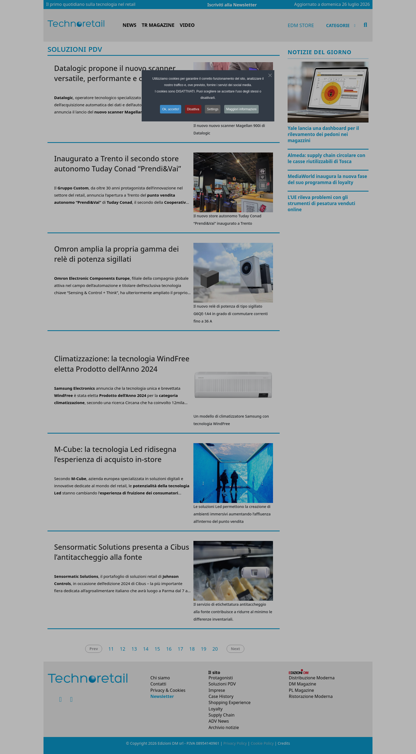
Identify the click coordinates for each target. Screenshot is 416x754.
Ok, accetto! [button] (170, 109)
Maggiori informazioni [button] (241, 109)
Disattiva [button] (193, 109)
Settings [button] (212, 109)
